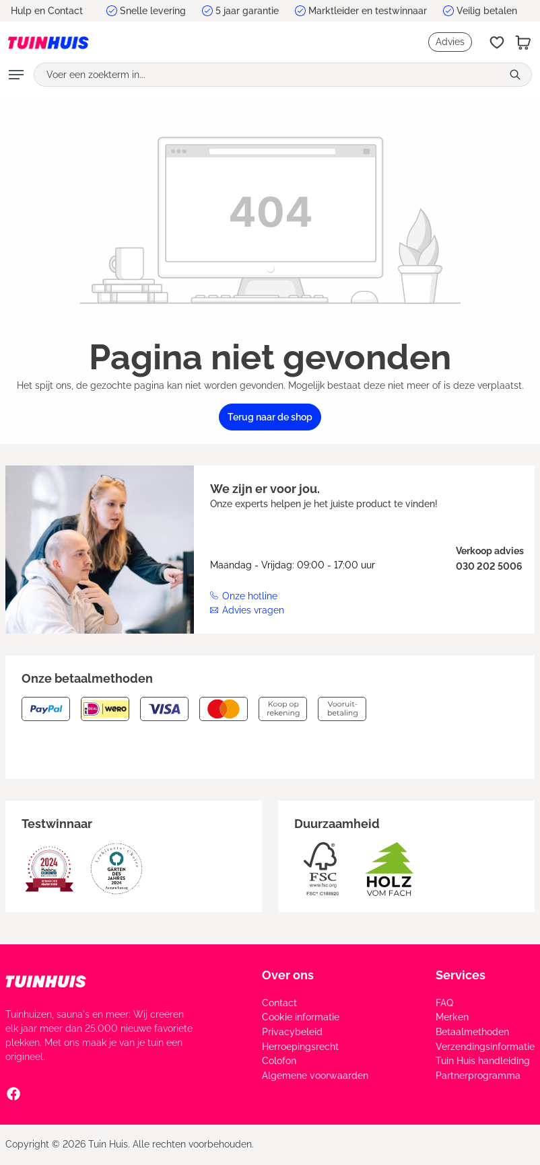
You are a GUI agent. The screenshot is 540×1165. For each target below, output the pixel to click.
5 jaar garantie (247, 10)
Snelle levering (153, 10)
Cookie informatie (300, 1017)
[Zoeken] (517, 75)
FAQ (444, 1003)
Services (460, 975)
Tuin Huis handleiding (483, 1060)
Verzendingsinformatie (485, 1046)
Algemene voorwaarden (315, 1075)
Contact (279, 1003)
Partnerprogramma (478, 1075)
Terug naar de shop (270, 417)
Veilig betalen (487, 10)
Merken (452, 1017)
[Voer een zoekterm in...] (268, 75)
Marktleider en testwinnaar (367, 10)
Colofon (279, 1060)
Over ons (288, 975)
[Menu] (16, 75)
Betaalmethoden (472, 1031)
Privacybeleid (292, 1031)
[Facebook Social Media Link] (13, 1093)
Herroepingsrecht (300, 1046)
